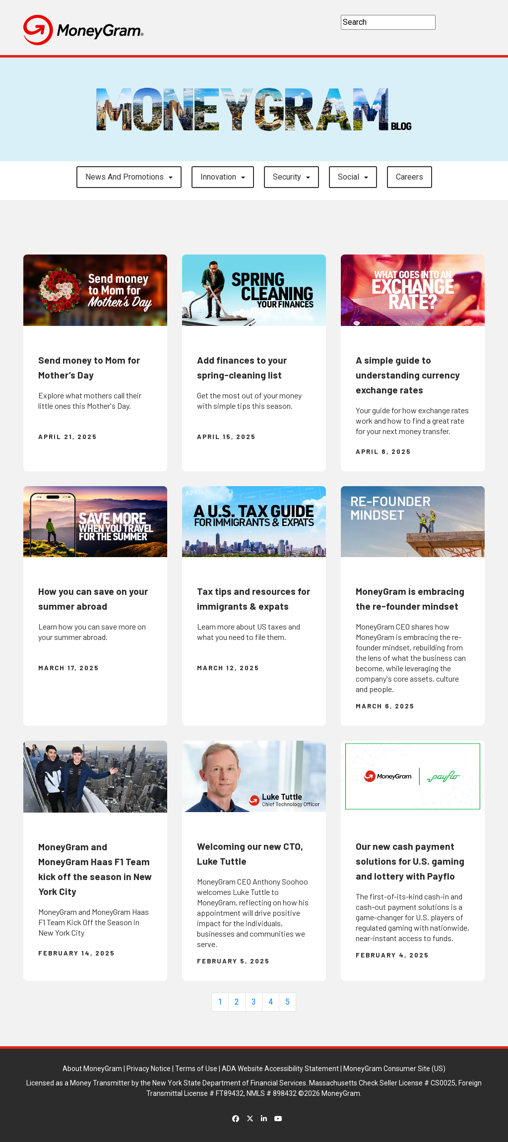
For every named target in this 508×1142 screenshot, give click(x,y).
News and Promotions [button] (124, 177)
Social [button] (348, 177)
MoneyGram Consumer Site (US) (394, 1069)
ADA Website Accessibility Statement (280, 1069)
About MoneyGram (92, 1069)
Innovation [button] (218, 177)
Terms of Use (196, 1069)
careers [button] (409, 177)
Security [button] (287, 177)
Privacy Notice (149, 1069)
